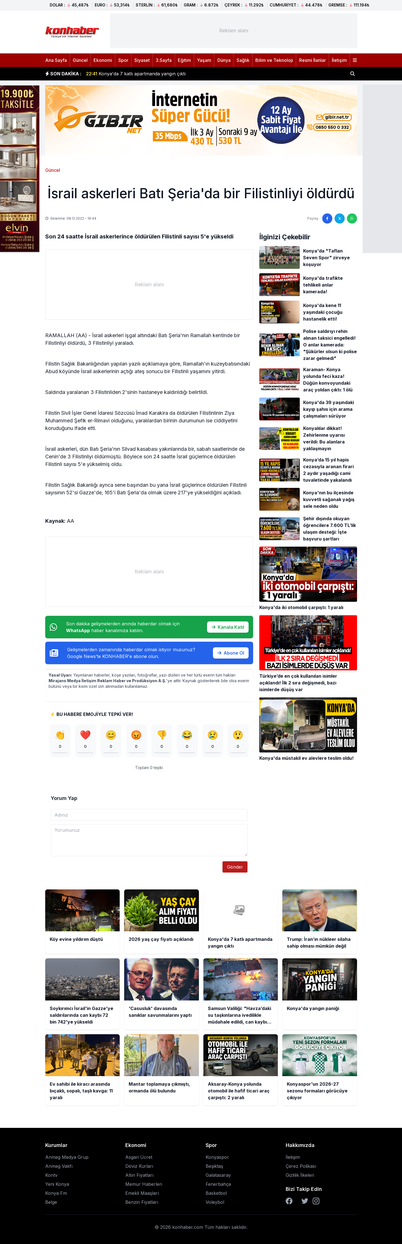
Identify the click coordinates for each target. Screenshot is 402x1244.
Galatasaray (218, 1175)
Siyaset (142, 60)
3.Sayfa (164, 60)
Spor (123, 60)
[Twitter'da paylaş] (340, 218)
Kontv (51, 1175)
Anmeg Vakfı (58, 1166)
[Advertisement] (234, 31)
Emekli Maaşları (142, 1193)
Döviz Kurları (139, 1166)
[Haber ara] (352, 73)
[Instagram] (316, 1201)
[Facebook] (289, 1201)
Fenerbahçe (218, 1184)
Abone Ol (230, 653)
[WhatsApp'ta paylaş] (352, 218)
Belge (51, 1202)
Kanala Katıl (228, 627)
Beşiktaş (214, 1166)
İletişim (339, 60)
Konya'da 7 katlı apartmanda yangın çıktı (136, 73)
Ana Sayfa (56, 60)
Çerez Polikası (301, 1166)
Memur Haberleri (143, 1184)
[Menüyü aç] (355, 60)
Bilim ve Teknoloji (274, 60)
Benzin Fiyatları (141, 1202)
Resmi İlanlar (312, 60)
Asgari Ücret (138, 1157)
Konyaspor (217, 1157)
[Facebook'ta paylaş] (327, 218)
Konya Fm (56, 1193)
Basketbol (216, 1193)
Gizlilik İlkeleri (300, 1175)
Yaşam (204, 60)
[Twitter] (304, 1201)
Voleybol (215, 1202)
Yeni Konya (57, 1184)
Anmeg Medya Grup (66, 1157)
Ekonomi (103, 60)
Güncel (80, 60)
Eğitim (184, 60)
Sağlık (243, 60)
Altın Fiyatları (139, 1175)
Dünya (224, 60)
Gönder (235, 867)
